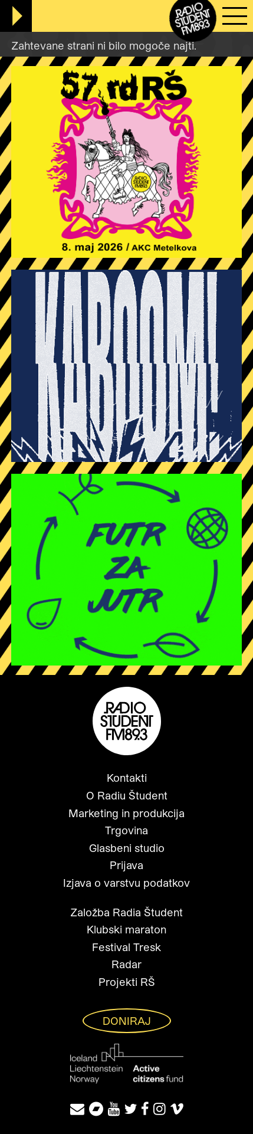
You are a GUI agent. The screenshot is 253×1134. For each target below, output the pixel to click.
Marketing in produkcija (126, 813)
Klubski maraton (126, 929)
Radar (126, 964)
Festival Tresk (126, 946)
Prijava (126, 864)
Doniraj (127, 1020)
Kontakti (127, 777)
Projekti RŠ (126, 981)
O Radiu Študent (126, 795)
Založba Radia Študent (126, 912)
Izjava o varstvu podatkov (126, 882)
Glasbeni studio (127, 847)
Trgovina (126, 830)
